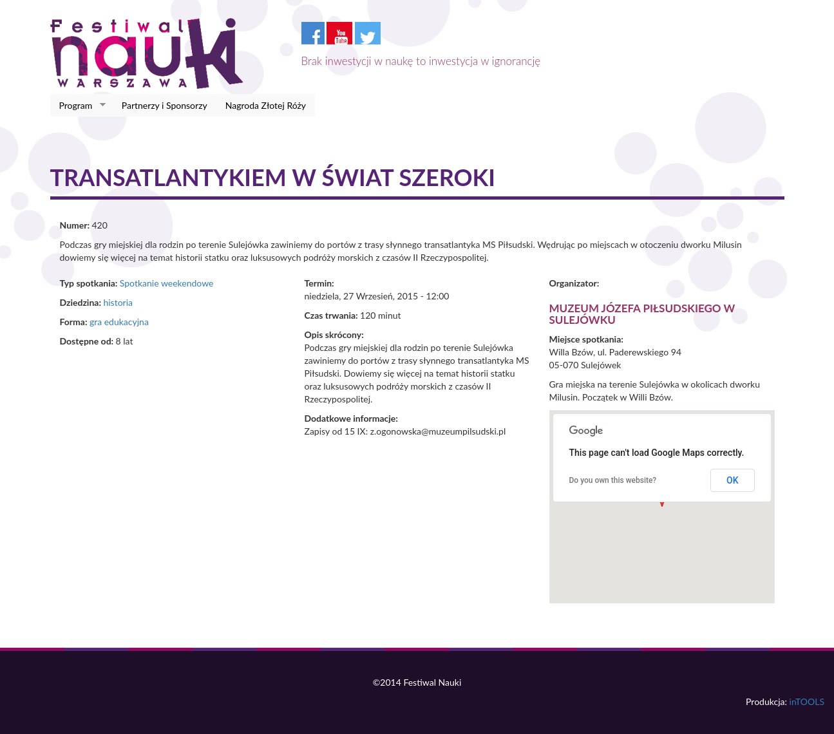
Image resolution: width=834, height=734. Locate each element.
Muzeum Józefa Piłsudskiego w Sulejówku (642, 314)
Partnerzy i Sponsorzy (164, 105)
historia (118, 302)
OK (732, 480)
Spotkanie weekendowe (167, 283)
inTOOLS (807, 701)
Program (78, 105)
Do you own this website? (613, 480)
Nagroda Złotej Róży (265, 105)
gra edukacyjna (119, 321)
